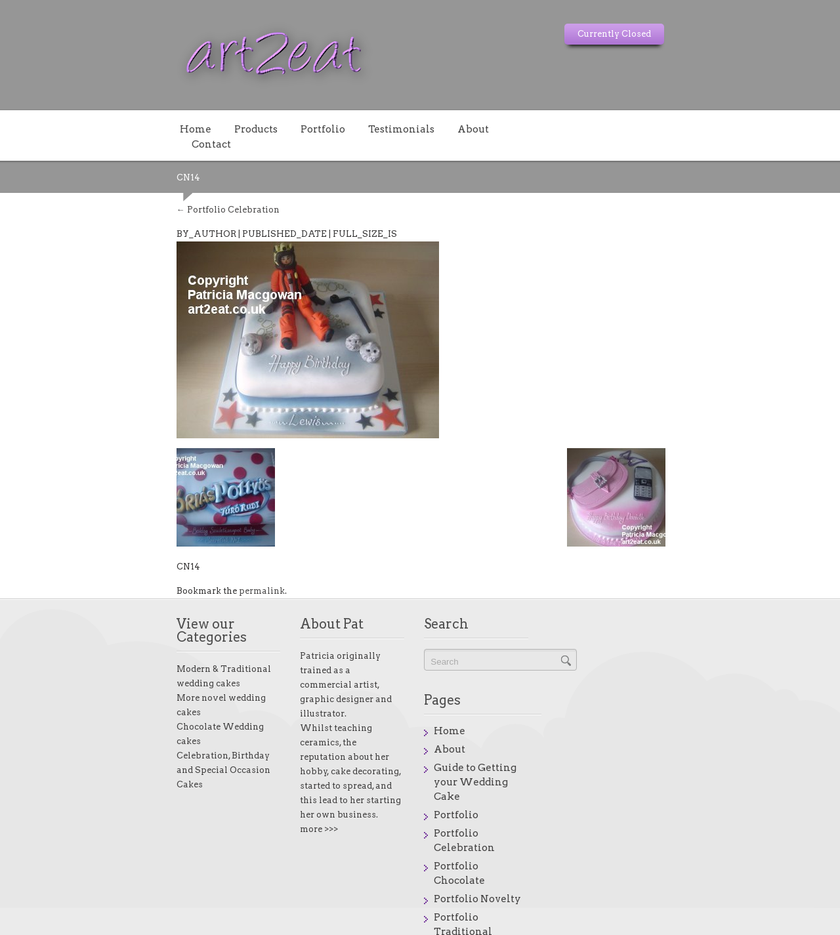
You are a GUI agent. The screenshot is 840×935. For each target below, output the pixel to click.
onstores (757, 925)
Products (137, 129)
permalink (143, 576)
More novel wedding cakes (115, 655)
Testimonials (282, 129)
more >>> (257, 756)
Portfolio (204, 129)
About (354, 129)
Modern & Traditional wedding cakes (138, 641)
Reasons (629, 819)
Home (77, 129)
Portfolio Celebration (109, 194)
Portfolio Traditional (660, 783)
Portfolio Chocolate (657, 746)
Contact (412, 129)
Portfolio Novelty (652, 764)
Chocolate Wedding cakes (114, 670)
